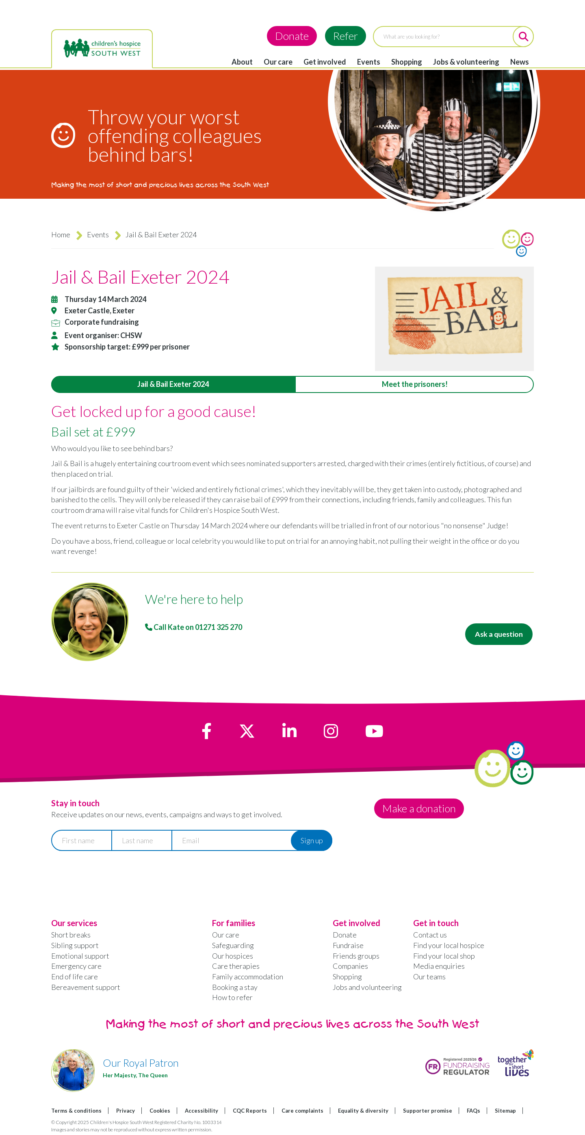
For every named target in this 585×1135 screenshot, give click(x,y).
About (242, 61)
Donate (292, 35)
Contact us (430, 934)
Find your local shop (444, 955)
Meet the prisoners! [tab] (415, 384)
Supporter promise (427, 1110)
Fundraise (348, 945)
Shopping (406, 61)
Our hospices (232, 955)
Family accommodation (247, 976)
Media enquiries (439, 965)
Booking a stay (235, 987)
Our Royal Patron (141, 1063)
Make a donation (419, 808)
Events (368, 61)
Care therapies (236, 965)
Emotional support (80, 955)
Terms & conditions (76, 1110)
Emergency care (76, 965)
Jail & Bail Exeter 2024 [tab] (173, 384)
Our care (278, 61)
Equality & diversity (363, 1110)
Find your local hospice (448, 945)
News (519, 61)
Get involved (324, 61)
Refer (345, 35)
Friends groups (356, 955)
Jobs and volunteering (367, 987)
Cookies (160, 1110)
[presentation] (113, 876)
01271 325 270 (218, 627)
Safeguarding (233, 945)
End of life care (74, 976)
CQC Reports (250, 1110)
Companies (350, 965)
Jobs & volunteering (466, 61)
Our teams (429, 976)
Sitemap (505, 1110)
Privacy (125, 1110)
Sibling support (75, 945)
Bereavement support (85, 987)
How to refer (232, 997)
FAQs (473, 1110)
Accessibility (201, 1110)
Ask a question (498, 633)
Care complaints (302, 1110)
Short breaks (71, 934)
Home (60, 234)
